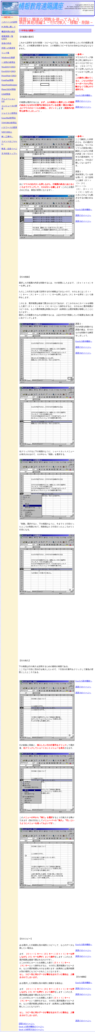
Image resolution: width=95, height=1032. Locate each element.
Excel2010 (5, 71)
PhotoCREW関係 (8, 89)
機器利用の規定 (8, 32)
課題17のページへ (83, 101)
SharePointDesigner (9, 85)
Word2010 (5, 67)
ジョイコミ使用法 (9, 113)
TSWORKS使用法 (9, 123)
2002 (13, 67)
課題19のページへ (83, 107)
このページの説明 (9, 22)
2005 (4, 39)
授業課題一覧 (7, 36)
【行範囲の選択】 (27, 37)
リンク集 (5, 53)
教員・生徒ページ (9, 149)
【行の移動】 (81, 977)
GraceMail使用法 (8, 118)
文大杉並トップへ (9, 153)
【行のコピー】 (26, 939)
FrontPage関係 (7, 80)
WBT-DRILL (6, 132)
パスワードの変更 (9, 127)
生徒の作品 (6, 43)
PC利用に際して (8, 27)
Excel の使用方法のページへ (31, 1029)
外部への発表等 (8, 48)
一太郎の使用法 (8, 62)
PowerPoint (6, 76)
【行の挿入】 (25, 660)
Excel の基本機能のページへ (31, 1027)
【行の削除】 (25, 277)
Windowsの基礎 (8, 57)
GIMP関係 (5, 94)
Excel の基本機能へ (83, 95)
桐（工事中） (7, 137)
